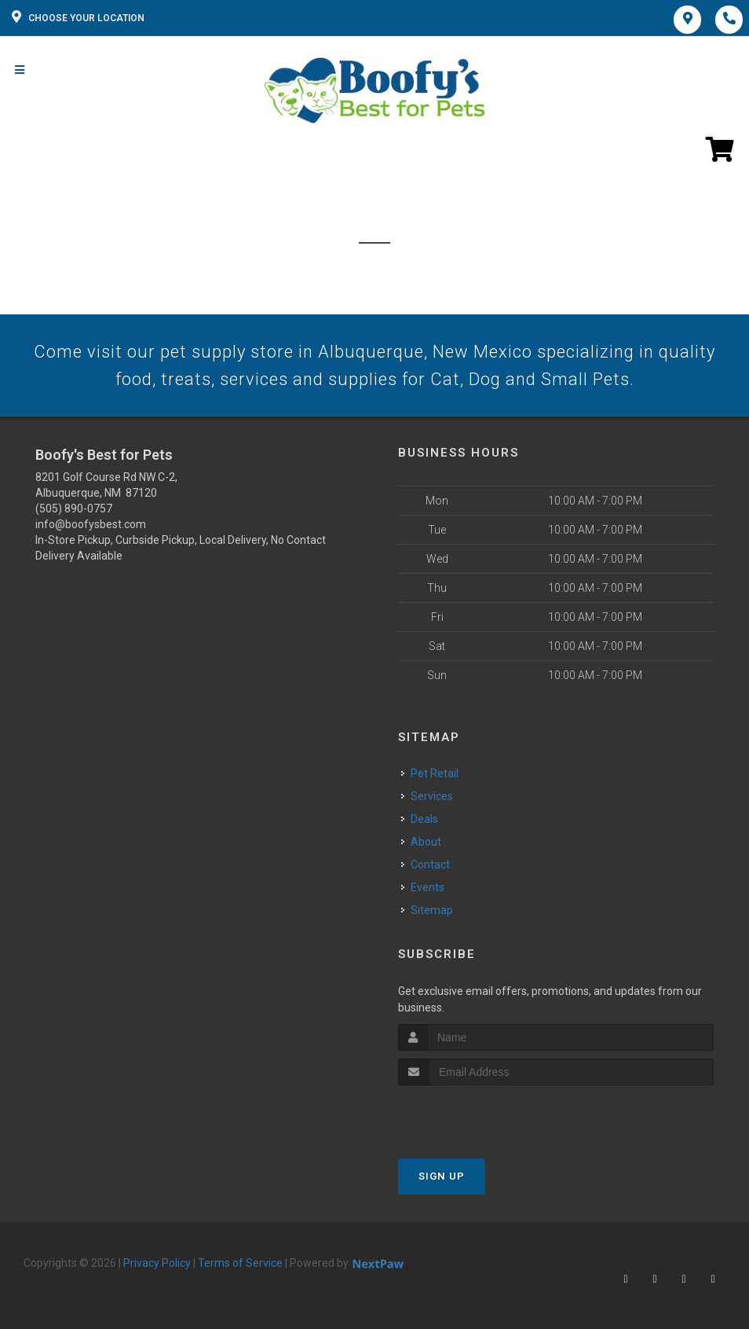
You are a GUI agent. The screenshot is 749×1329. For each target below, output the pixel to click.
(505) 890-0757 (73, 508)
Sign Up (441, 1176)
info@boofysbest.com (90, 524)
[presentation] (481, 1114)
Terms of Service (240, 1263)
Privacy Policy (157, 1263)
